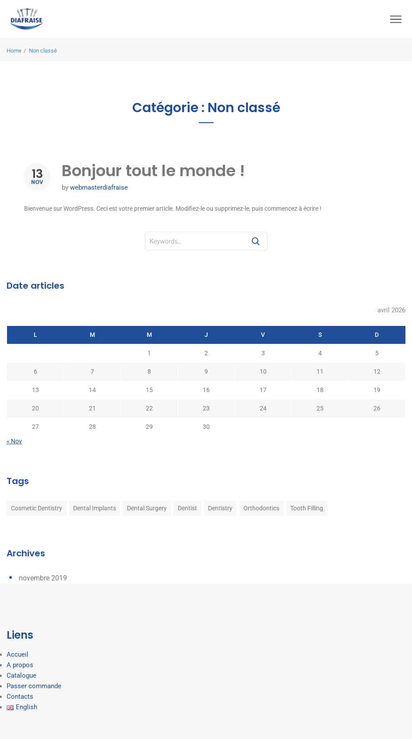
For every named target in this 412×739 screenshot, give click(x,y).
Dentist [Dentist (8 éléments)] (187, 508)
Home (14, 50)
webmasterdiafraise (99, 187)
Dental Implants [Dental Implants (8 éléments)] (94, 508)
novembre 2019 (43, 578)
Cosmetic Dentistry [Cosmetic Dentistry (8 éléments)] (36, 508)
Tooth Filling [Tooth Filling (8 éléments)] (306, 508)
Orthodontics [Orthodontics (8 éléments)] (261, 508)
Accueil (17, 654)
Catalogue (21, 675)
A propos (20, 665)
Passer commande (34, 686)
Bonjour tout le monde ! (153, 170)
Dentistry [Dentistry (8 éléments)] (220, 508)
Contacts (20, 696)
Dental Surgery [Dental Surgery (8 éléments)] (147, 508)
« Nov (14, 441)
